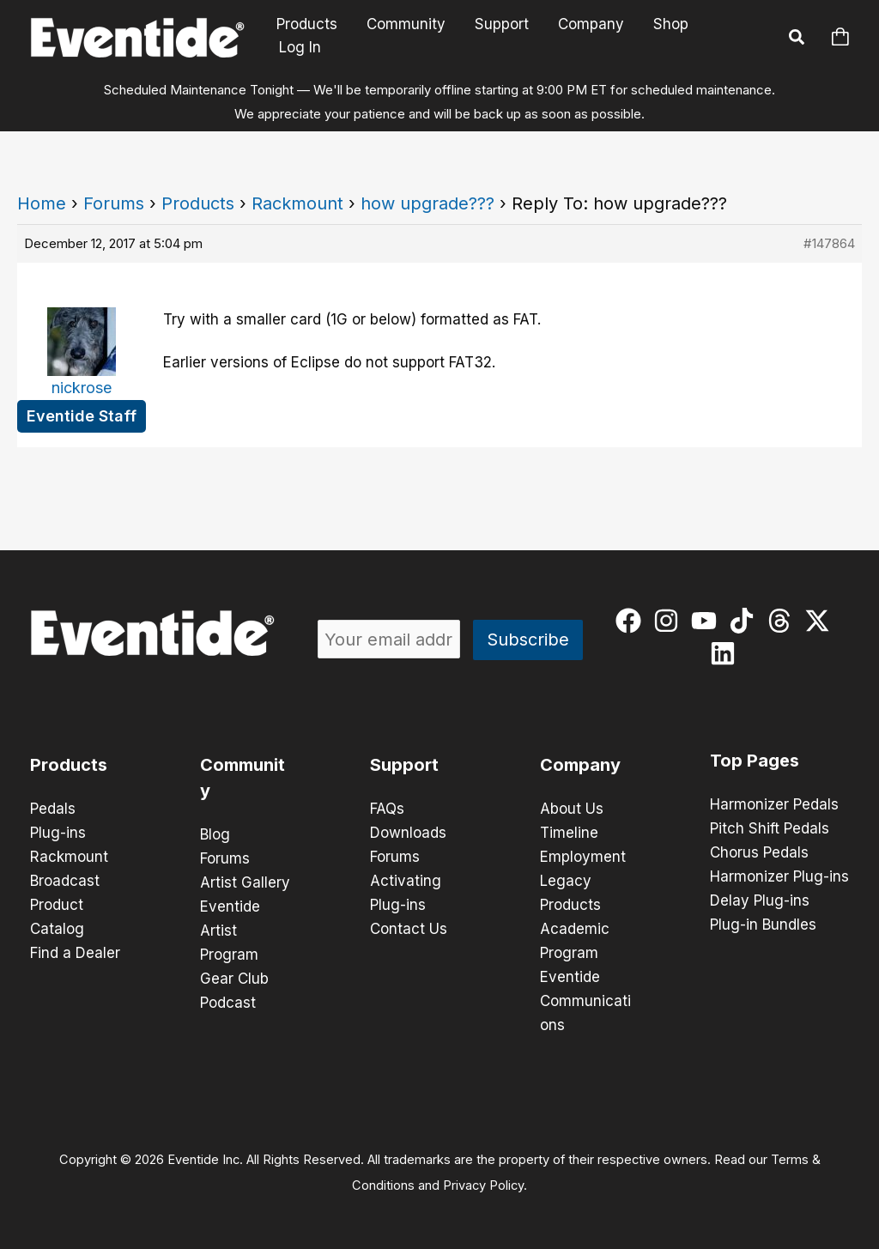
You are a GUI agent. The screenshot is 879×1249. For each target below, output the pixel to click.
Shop (670, 24)
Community (406, 24)
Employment (583, 856)
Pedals (53, 808)
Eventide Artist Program (230, 930)
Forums (113, 203)
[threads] (783, 621)
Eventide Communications (585, 1001)
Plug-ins (58, 832)
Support (502, 24)
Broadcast (65, 880)
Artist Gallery (245, 882)
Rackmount (297, 203)
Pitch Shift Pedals (769, 828)
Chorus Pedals (759, 852)
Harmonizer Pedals (774, 804)
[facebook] (632, 621)
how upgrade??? (427, 203)
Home (41, 203)
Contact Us (408, 928)
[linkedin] (726, 653)
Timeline (569, 832)
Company (591, 24)
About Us (571, 808)
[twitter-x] (821, 621)
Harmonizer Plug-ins (779, 876)
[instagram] (670, 621)
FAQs (387, 808)
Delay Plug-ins (759, 900)
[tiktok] (745, 621)
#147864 (829, 243)
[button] (797, 39)
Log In (300, 47)
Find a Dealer (75, 952)
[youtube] (707, 621)
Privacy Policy (483, 1185)
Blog (215, 834)
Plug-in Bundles (763, 924)
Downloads (408, 832)
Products (306, 24)
